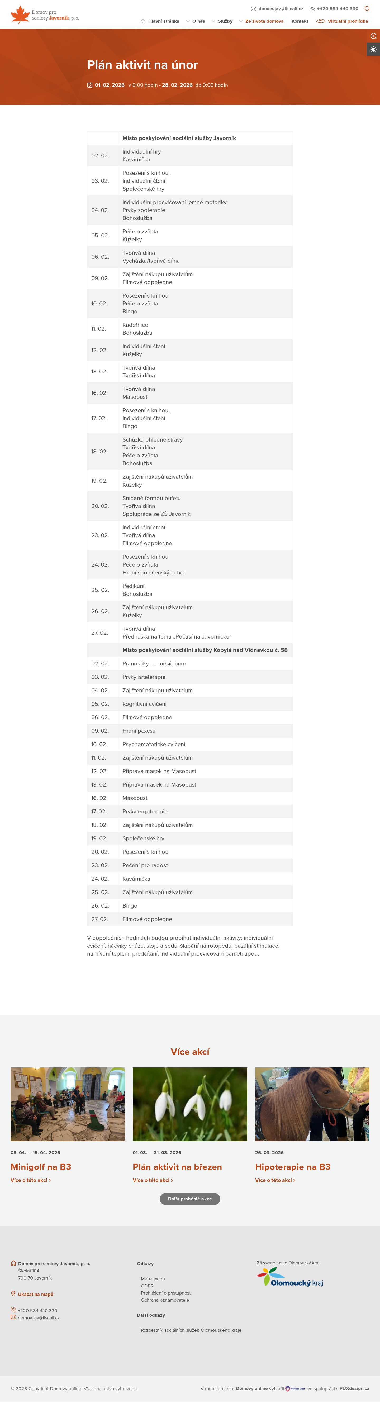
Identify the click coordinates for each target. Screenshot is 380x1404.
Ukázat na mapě (35, 1297)
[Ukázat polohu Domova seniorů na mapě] (96, 1296)
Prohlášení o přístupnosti (166, 1295)
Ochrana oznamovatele (165, 1302)
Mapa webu (153, 1281)
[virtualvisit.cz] (294, 1391)
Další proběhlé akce (190, 1201)
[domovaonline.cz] (252, 1391)
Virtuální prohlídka (348, 21)
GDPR (147, 1288)
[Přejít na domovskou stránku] (45, 14)
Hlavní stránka (163, 21)
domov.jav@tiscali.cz (281, 9)
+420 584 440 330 (337, 9)
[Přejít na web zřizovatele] (313, 1279)
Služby (225, 21)
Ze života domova (264, 21)
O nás (198, 21)
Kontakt (300, 21)
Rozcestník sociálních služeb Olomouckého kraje (191, 1332)
